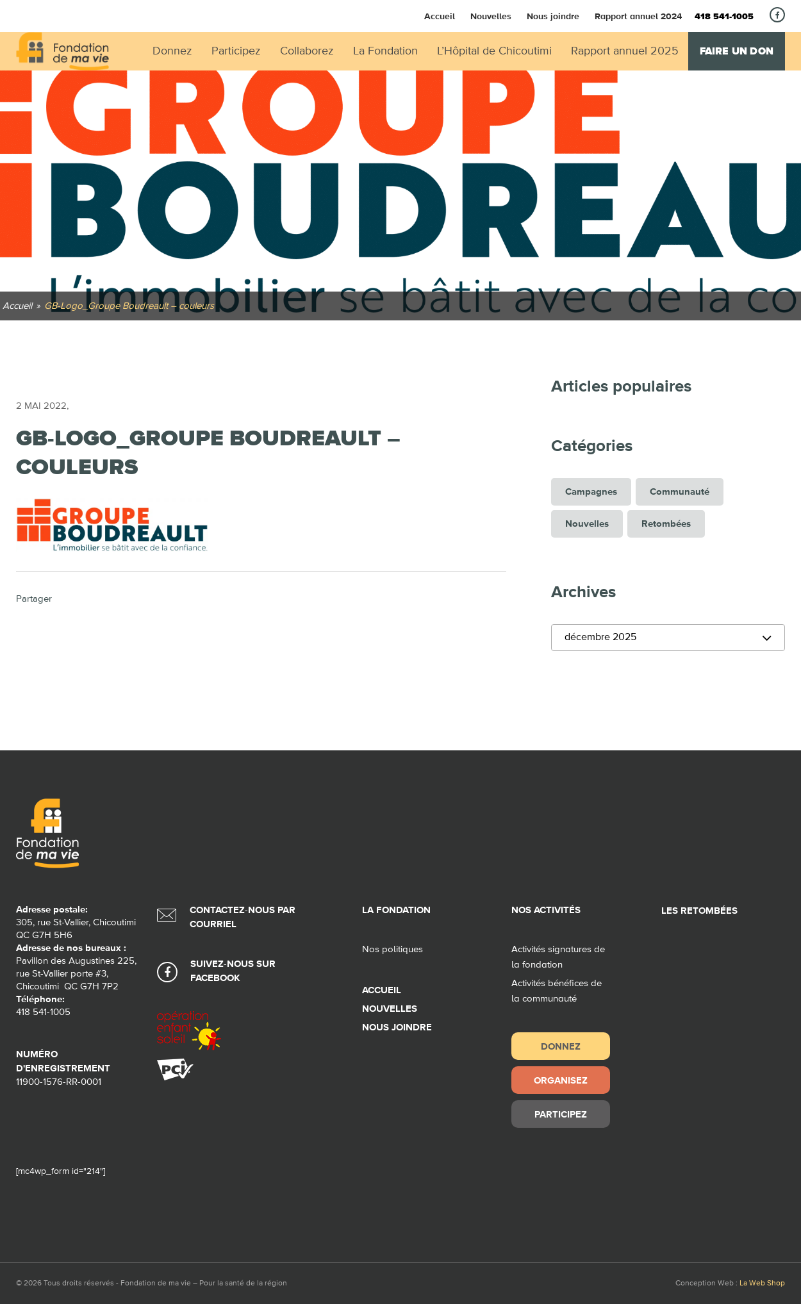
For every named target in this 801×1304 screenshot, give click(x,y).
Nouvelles (490, 16)
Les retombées (699, 911)
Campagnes (591, 492)
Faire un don (736, 51)
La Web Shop (762, 1283)
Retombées (666, 524)
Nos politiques (392, 949)
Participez (560, 1114)
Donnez (561, 1046)
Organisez (561, 1080)
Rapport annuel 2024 (638, 16)
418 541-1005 (724, 16)
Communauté (679, 492)
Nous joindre (553, 16)
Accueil (439, 16)
